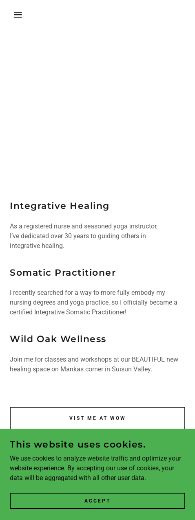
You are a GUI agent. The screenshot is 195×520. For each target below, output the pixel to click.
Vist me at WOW (97, 418)
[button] (14, 15)
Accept (97, 500)
